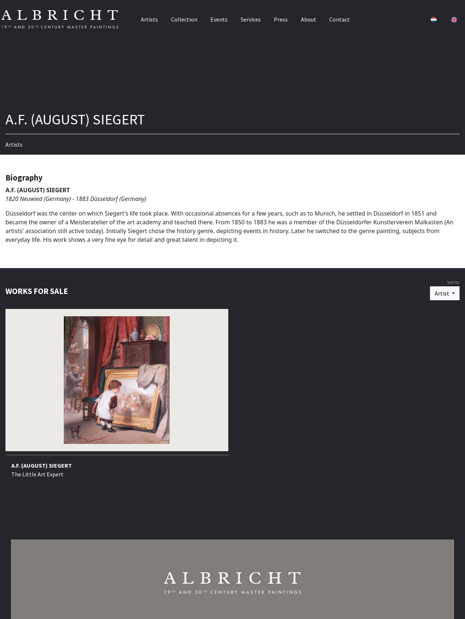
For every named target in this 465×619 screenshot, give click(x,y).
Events (219, 17)
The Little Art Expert (37, 474)
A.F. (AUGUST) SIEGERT (41, 465)
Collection (184, 17)
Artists (149, 17)
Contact (339, 17)
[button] (428, 17)
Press (281, 17)
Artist (442, 293)
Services (251, 17)
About (308, 17)
